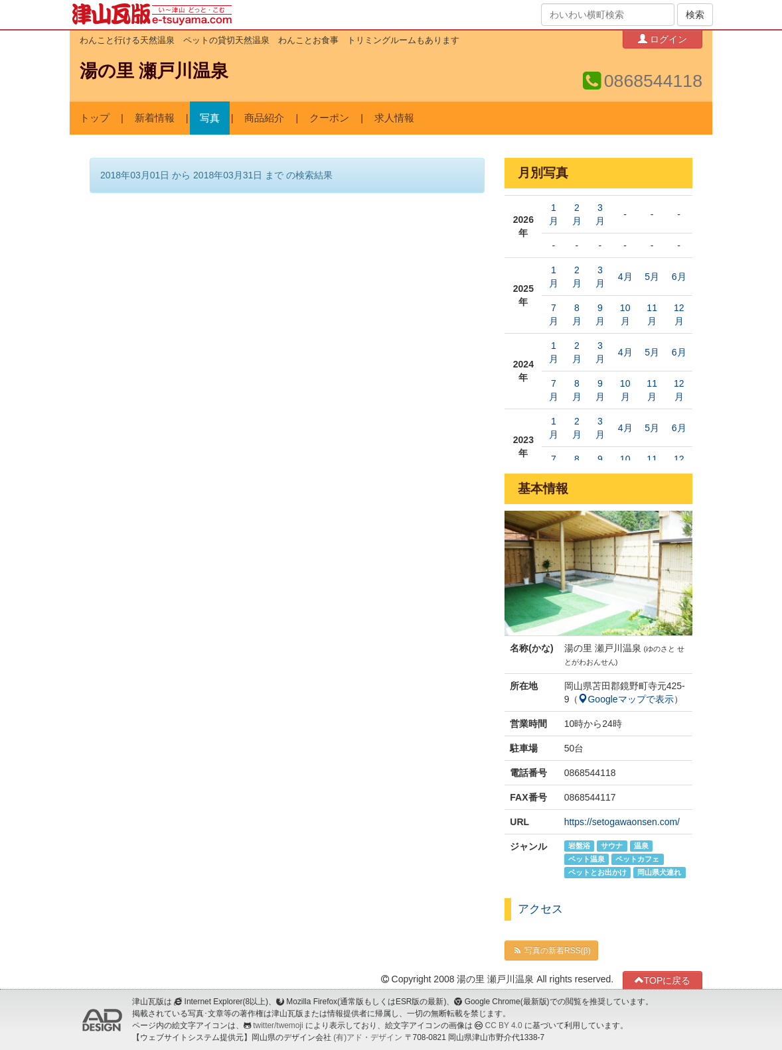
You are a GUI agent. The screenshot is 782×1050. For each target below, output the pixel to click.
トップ (95, 118)
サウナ (612, 846)
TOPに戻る (663, 980)
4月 (625, 276)
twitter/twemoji (278, 1025)
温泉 (641, 846)
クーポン (329, 118)
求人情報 (394, 118)
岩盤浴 (579, 846)
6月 (679, 276)
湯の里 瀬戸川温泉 (154, 71)
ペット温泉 (586, 859)
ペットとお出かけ (597, 872)
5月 (652, 276)
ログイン (662, 38)
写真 (210, 118)
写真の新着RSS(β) (551, 950)
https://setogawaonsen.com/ (622, 822)
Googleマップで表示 (625, 699)
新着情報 (155, 118)
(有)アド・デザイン (367, 1037)
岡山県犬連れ (659, 872)
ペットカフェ (637, 859)
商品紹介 (264, 118)
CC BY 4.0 (503, 1025)
